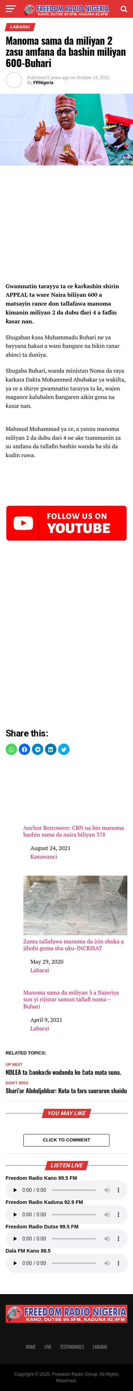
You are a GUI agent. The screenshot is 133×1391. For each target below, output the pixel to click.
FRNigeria (43, 82)
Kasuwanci (44, 856)
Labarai (40, 970)
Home (31, 1346)
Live (47, 1346)
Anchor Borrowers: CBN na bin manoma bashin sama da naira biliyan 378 (75, 800)
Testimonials (72, 1346)
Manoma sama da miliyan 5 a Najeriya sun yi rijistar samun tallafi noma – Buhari (71, 999)
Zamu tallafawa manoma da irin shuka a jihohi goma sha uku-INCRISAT (75, 914)
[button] (11, 749)
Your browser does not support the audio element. (67, 1190)
